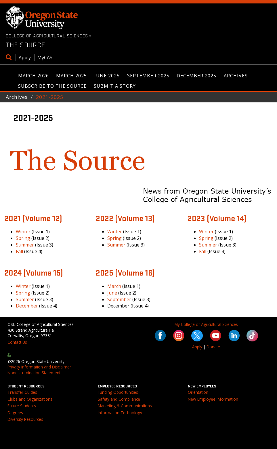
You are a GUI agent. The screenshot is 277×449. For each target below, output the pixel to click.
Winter (23, 231)
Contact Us (17, 342)
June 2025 (107, 75)
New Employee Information (213, 399)
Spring (23, 238)
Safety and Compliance (119, 399)
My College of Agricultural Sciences (206, 324)
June (112, 293)
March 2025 (71, 75)
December (27, 306)
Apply (25, 57)
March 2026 (33, 75)
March (114, 286)
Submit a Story (115, 86)
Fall (19, 251)
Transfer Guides (22, 392)
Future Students (21, 405)
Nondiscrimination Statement (33, 372)
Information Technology (120, 412)
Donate (213, 346)
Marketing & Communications (125, 405)
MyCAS (44, 57)
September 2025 (148, 75)
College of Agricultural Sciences (47, 35)
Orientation (198, 392)
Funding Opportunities (118, 392)
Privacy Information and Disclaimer (39, 367)
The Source (25, 45)
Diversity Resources (25, 419)
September (119, 299)
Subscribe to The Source (52, 86)
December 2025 (196, 75)
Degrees (15, 412)
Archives (236, 75)
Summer (25, 245)
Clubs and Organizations (29, 399)
